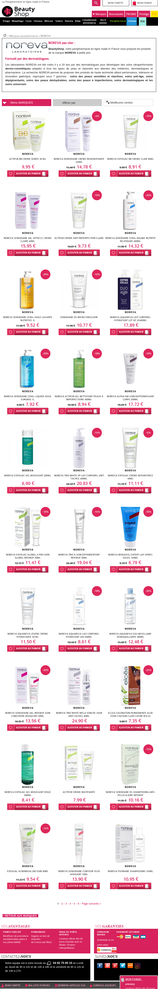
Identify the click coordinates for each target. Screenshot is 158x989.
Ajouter (28, 173)
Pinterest (115, 966)
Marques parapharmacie (23, 36)
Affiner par (69, 102)
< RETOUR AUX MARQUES (20, 915)
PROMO (131, 14)
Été (143, 21)
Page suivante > (91, 903)
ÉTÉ (154, 14)
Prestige (144, 14)
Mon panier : (133, 979)
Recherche (96, 3)
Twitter (123, 966)
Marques (99, 14)
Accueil (5, 35)
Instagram (138, 966)
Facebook (100, 966)
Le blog (131, 966)
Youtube (108, 966)
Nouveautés (116, 14)
